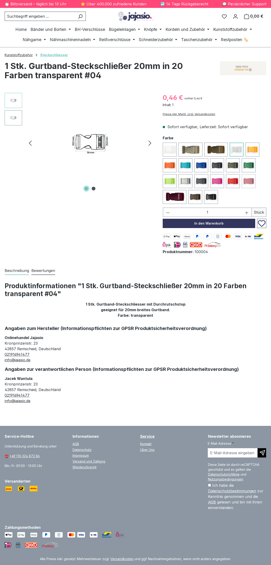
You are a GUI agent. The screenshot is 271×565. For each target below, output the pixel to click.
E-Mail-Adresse (221, 443)
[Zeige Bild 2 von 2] (94, 188)
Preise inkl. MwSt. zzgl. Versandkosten (189, 114)
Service (147, 436)
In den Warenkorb (209, 223)
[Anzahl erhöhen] (247, 212)
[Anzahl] (207, 212)
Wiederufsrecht (84, 467)
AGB (76, 444)
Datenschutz (82, 450)
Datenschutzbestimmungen (232, 491)
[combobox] (40, 16)
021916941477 (17, 354)
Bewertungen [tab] (43, 270)
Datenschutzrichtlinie (224, 474)
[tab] (17, 271)
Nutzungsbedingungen (225, 479)
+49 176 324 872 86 (25, 456)
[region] (79, 143)
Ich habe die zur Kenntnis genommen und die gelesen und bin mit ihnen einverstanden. (235, 496)
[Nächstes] (149, 142)
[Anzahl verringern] (168, 212)
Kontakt (146, 444)
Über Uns (147, 450)
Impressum (81, 455)
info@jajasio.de (17, 360)
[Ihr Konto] (235, 16)
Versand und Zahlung (89, 461)
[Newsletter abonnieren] (262, 452)
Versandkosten (122, 559)
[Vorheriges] (30, 142)
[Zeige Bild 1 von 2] (86, 188)
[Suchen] (80, 16)
